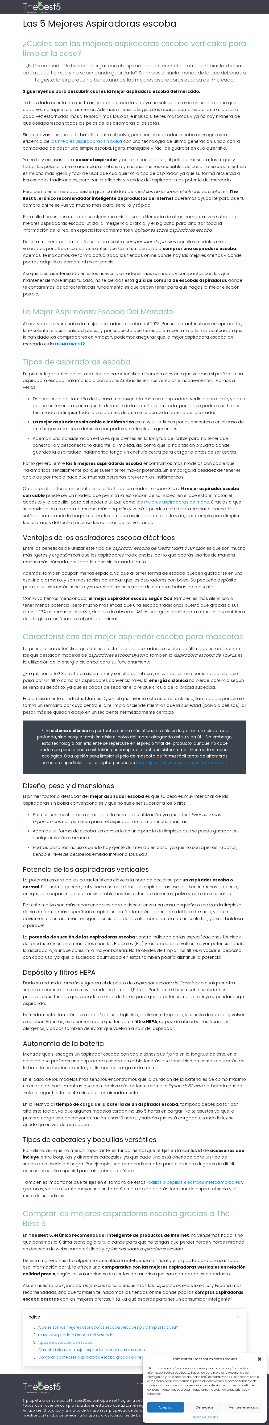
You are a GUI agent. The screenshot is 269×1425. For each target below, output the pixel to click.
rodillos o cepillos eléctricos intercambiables (193, 1182)
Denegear (204, 1407)
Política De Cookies (204, 1417)
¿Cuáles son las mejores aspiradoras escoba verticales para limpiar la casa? (107, 1327)
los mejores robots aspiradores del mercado (181, 763)
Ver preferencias (243, 1407)
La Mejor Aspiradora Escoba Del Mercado (75, 1335)
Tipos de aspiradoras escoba (65, 1342)
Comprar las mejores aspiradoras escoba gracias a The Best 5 (95, 1357)
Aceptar (165, 1407)
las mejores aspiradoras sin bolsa (86, 141)
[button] (259, 1359)
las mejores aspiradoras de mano (173, 502)
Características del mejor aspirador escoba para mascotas (93, 1349)
